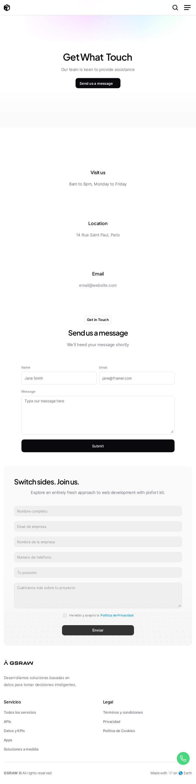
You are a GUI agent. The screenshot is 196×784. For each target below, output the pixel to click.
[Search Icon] (175, 7)
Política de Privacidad (117, 615)
